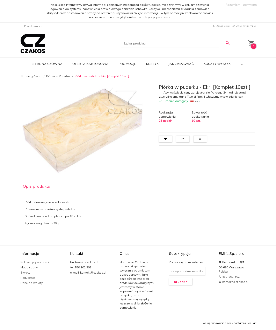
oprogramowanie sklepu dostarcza (224, 322)
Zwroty (25, 272)
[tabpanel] (138, 215)
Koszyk (152, 64)
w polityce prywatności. (154, 17)
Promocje (127, 64)
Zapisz (180, 282)
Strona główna (47, 64)
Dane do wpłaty (32, 283)
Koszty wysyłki (217, 64)
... (242, 64)
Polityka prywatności (35, 262)
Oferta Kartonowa (90, 64)
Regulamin (28, 278)
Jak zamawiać (181, 64)
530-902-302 (229, 277)
